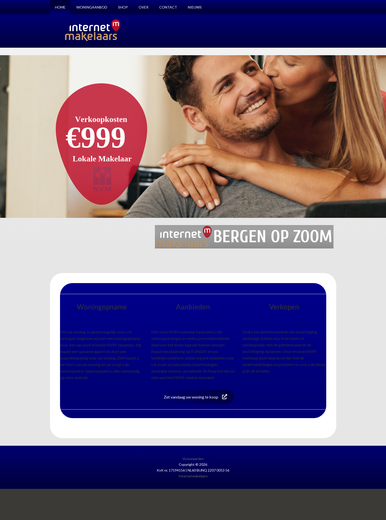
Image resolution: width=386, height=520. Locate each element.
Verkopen (284, 306)
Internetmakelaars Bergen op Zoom (92, 30)
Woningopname (102, 306)
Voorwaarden (193, 459)
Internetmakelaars (193, 476)
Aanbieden (193, 306)
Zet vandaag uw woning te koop (191, 397)
